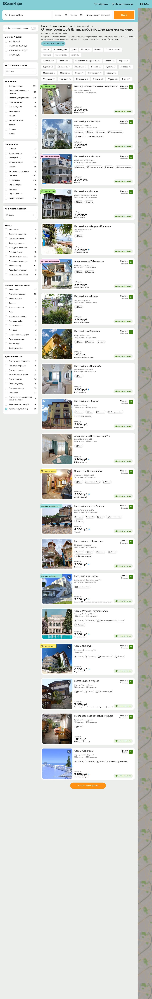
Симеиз (98, 79)
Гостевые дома (22, 107)
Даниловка (64, 67)
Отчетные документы (22, 256)
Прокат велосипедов (22, 261)
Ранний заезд (22, 265)
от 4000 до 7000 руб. (18, 50)
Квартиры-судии (22, 120)
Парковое (65, 79)
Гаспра (109, 61)
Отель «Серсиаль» (84, 750)
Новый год (22, 392)
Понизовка (82, 79)
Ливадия (126, 67)
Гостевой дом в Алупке (86, 401)
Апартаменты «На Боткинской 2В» (92, 436)
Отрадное (49, 79)
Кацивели (80, 67)
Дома (74, 49)
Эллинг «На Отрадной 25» (88, 471)
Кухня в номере (22, 162)
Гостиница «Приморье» (86, 576)
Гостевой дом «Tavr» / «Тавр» (89, 506)
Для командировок (22, 365)
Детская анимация (22, 238)
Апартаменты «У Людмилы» (89, 261)
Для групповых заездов (22, 361)
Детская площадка (22, 294)
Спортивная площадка (22, 334)
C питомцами (22, 180)
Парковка (22, 176)
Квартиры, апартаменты (22, 97)
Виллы (22, 134)
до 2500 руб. (14, 41)
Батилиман (64, 61)
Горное (123, 61)
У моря (98, 49)
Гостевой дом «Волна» (86, 191)
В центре (22, 189)
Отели (46, 49)
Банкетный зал (22, 298)
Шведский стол (22, 153)
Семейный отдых (22, 198)
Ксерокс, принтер (22, 243)
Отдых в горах (22, 185)
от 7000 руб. (14, 55)
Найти (124, 15)
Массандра (49, 73)
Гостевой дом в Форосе (86, 681)
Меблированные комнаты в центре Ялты (95, 86)
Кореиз (96, 67)
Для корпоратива (22, 370)
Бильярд (22, 303)
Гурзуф (48, 67)
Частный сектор (22, 86)
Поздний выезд (22, 252)
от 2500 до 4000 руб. (18, 46)
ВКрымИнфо (12, 4)
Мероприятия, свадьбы (22, 404)
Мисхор (65, 73)
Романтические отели (22, 374)
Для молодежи (22, 379)
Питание (22, 148)
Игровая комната (22, 307)
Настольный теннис (22, 316)
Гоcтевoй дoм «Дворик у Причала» (92, 226)
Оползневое (95, 73)
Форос (112, 79)
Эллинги (22, 129)
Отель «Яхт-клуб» (83, 646)
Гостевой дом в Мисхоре (87, 121)
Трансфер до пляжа (22, 270)
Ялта (126, 79)
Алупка (48, 61)
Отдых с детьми (22, 194)
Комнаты (22, 116)
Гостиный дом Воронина (87, 331)
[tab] (54, 111)
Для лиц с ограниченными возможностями (22, 398)
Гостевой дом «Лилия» (86, 296)
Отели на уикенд (22, 383)
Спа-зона (22, 330)
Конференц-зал (22, 348)
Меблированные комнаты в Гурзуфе (93, 715)
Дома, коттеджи (22, 102)
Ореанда (111, 73)
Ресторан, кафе (22, 321)
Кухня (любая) (22, 157)
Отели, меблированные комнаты (22, 92)
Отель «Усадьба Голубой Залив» (91, 611)
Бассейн (22, 166)
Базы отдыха (22, 111)
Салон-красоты (22, 325)
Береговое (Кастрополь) (87, 61)
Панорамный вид (22, 388)
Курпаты (111, 67)
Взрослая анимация (22, 234)
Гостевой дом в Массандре (88, 541)
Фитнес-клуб (22, 343)
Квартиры (85, 49)
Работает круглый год (22, 409)
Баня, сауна (22, 289)
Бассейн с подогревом (22, 171)
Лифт (22, 312)
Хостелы (22, 125)
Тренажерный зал (22, 339)
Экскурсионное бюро (22, 274)
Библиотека (22, 229)
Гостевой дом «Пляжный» (87, 366)
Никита (79, 73)
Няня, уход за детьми (22, 247)
